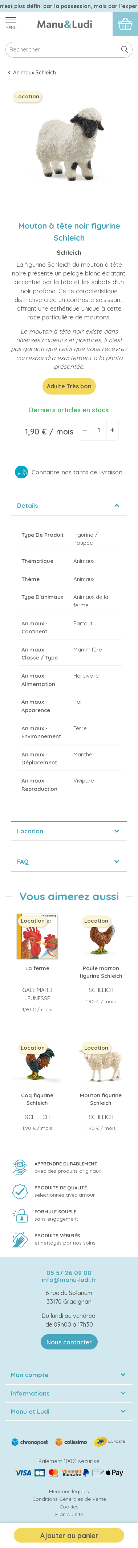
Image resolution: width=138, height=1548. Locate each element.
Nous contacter (69, 1342)
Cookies (69, 1506)
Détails (27, 505)
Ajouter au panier (69, 1535)
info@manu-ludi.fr (69, 1279)
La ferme (37, 968)
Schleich (69, 252)
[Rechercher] (69, 50)
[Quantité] (98, 430)
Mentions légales (69, 1491)
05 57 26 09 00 (69, 1273)
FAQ (23, 861)
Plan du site (69, 1514)
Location (30, 831)
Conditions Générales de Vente (69, 1499)
